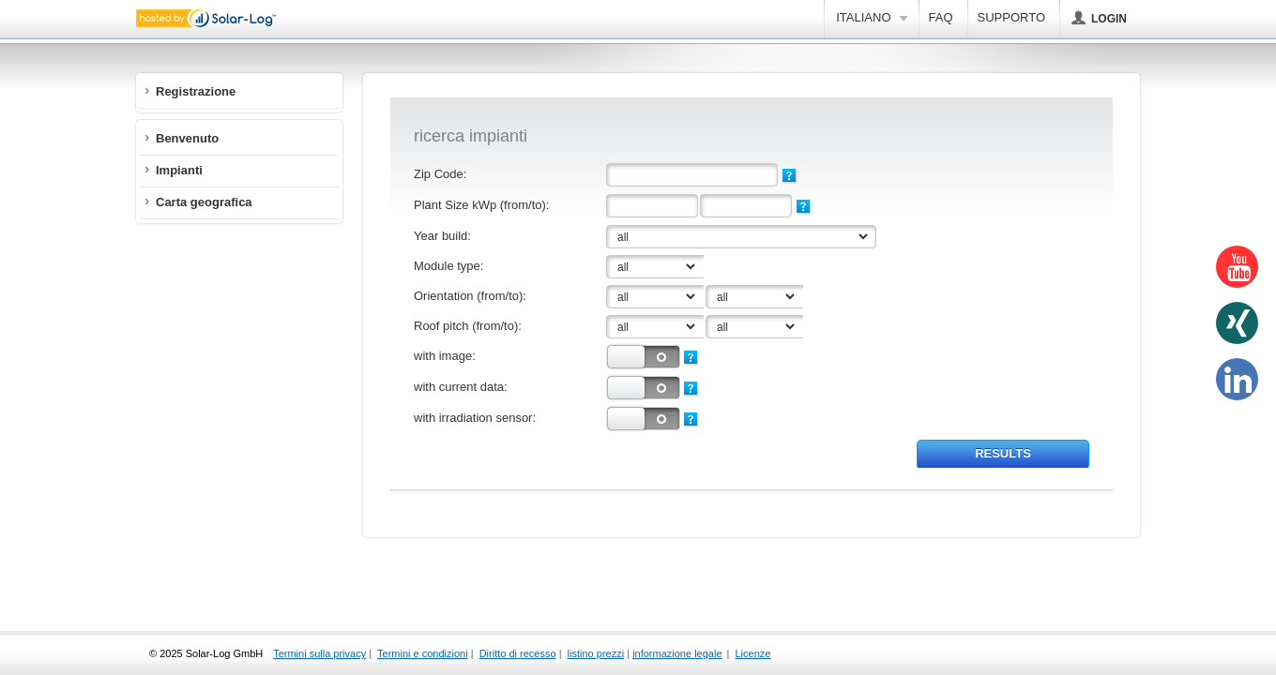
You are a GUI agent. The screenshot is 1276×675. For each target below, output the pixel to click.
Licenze (753, 653)
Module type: (448, 266)
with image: (445, 356)
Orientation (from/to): (470, 296)
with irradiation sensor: (475, 418)
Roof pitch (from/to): (468, 326)
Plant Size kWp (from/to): (481, 205)
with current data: (461, 387)
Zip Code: (440, 174)
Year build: (442, 236)
